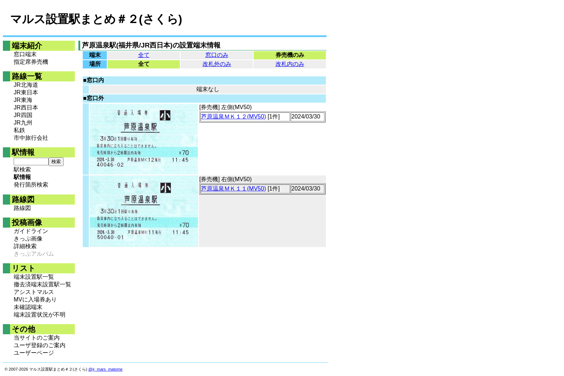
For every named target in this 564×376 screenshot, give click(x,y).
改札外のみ (217, 64)
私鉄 (19, 130)
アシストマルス (34, 292)
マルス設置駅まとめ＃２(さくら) (96, 19)
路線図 (22, 208)
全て (144, 55)
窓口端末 (25, 54)
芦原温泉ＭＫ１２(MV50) (233, 116)
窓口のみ (216, 55)
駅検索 (22, 169)
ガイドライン (31, 231)
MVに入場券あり (35, 299)
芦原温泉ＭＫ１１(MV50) (233, 188)
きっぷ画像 (28, 239)
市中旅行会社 (31, 138)
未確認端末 (28, 307)
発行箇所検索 (31, 185)
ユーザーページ (34, 353)
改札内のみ (290, 64)
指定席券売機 (31, 62)
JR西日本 (26, 107)
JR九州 (23, 123)
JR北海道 (26, 85)
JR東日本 (26, 92)
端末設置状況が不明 (39, 315)
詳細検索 (25, 246)
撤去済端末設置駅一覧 (42, 284)
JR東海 (23, 100)
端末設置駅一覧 (34, 277)
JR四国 (23, 115)
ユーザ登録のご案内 (39, 345)
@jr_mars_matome (105, 369)
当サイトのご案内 (37, 338)
